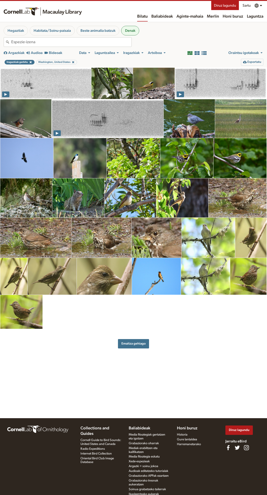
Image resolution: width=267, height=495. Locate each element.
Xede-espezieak (139, 461)
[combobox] (71, 42)
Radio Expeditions (92, 448)
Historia (182, 434)
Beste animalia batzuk (97, 30)
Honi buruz (233, 16)
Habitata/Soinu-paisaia (52, 30)
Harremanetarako (189, 444)
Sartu (247, 5)
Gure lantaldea (187, 439)
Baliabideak (162, 16)
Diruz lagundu (225, 5)
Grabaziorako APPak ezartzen (149, 475)
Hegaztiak (16, 30)
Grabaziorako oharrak (144, 443)
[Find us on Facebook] (228, 447)
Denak (130, 30)
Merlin (213, 16)
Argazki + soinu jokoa (143, 466)
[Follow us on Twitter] (237, 447)
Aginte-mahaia (189, 16)
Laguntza (255, 16)
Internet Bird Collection (96, 453)
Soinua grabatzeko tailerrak (147, 489)
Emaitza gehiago (133, 343)
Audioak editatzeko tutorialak (148, 471)
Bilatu (142, 16)
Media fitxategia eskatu (144, 456)
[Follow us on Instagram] (246, 447)
